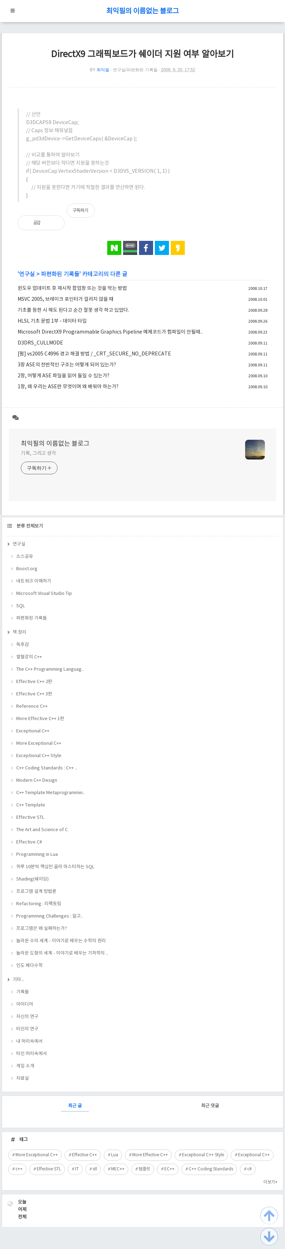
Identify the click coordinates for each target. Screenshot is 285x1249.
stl (95, 1169)
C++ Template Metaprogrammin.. (50, 793)
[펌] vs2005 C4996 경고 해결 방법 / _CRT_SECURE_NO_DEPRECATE (94, 354)
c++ (19, 1169)
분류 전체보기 (29, 526)
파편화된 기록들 (60, 274)
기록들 (22, 992)
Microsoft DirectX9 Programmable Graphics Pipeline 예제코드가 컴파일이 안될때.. (110, 332)
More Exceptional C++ (38, 743)
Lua (114, 1155)
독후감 (22, 644)
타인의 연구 (27, 1029)
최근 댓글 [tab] (210, 1106)
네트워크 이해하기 (33, 581)
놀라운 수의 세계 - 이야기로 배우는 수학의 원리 (61, 941)
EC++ (169, 1169)
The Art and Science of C (42, 830)
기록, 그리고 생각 (38, 453)
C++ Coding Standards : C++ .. (46, 768)
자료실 (22, 1078)
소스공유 (24, 556)
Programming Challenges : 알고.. (49, 916)
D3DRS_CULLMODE (40, 343)
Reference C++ (32, 706)
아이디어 (24, 1004)
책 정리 (19, 632)
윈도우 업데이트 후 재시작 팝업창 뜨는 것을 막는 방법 (72, 288)
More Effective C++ (150, 1155)
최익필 (103, 69)
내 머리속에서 (29, 1041)
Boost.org (26, 569)
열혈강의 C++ (29, 657)
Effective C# (29, 842)
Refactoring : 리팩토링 (38, 904)
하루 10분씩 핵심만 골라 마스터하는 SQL (55, 867)
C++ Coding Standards (211, 1169)
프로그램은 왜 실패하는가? (41, 928)
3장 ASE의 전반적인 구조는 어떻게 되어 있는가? (67, 365)
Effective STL (30, 817)
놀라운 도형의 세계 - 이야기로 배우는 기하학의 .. (62, 953)
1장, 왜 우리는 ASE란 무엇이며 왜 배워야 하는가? (68, 387)
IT (77, 1169)
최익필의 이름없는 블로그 (142, 11)
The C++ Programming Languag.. (50, 669)
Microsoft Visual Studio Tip (44, 593)
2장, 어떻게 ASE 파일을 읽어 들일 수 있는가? (63, 376)
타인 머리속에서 (31, 1053)
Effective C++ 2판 (34, 681)
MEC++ (118, 1169)
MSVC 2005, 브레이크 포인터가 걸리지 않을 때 (66, 299)
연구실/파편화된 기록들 (135, 69)
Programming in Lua (37, 854)
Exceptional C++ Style (38, 755)
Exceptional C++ (32, 731)
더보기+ (270, 1182)
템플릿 (144, 1169)
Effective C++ (84, 1155)
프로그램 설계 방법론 (36, 891)
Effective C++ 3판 (34, 694)
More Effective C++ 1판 (40, 718)
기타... (18, 979)
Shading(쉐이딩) (32, 879)
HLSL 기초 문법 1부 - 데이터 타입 (52, 321)
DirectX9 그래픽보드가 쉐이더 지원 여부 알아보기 (142, 54)
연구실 (27, 274)
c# (249, 1169)
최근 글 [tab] (75, 1106)
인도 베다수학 (29, 965)
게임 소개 (25, 1066)
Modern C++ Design (36, 780)
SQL (20, 606)
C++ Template (30, 805)
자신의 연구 (27, 1016)
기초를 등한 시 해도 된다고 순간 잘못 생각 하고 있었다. (73, 310)
